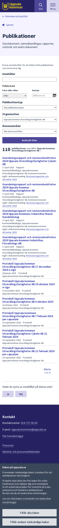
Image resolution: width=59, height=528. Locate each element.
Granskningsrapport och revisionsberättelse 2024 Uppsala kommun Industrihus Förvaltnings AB (29, 240)
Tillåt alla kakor (29, 513)
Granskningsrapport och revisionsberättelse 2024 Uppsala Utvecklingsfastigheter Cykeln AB (29, 161)
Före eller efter (10, 90)
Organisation (10, 114)
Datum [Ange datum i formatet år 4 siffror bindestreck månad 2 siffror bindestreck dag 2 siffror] (35, 90)
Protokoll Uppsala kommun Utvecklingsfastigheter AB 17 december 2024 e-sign (26, 267)
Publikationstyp (12, 102)
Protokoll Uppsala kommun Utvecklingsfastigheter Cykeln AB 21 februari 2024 (24, 334)
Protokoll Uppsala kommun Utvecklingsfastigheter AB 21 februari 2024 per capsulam (28, 351)
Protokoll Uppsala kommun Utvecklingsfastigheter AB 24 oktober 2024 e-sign (28, 284)
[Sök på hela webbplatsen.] (40, 6)
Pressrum (8, 445)
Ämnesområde (11, 126)
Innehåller (8, 74)
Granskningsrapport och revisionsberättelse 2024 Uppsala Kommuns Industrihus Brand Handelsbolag (29, 214)
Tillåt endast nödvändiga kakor (29, 522)
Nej (21, 394)
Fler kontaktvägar (12, 436)
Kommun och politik (16, 16)
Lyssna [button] (9, 24)
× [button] (40, 150)
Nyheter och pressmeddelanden (21, 451)
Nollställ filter (29, 140)
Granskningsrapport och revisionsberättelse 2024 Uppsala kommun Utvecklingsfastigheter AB (29, 187)
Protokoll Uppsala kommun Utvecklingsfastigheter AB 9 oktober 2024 (27, 300)
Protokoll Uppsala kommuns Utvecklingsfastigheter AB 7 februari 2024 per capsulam (27, 316)
